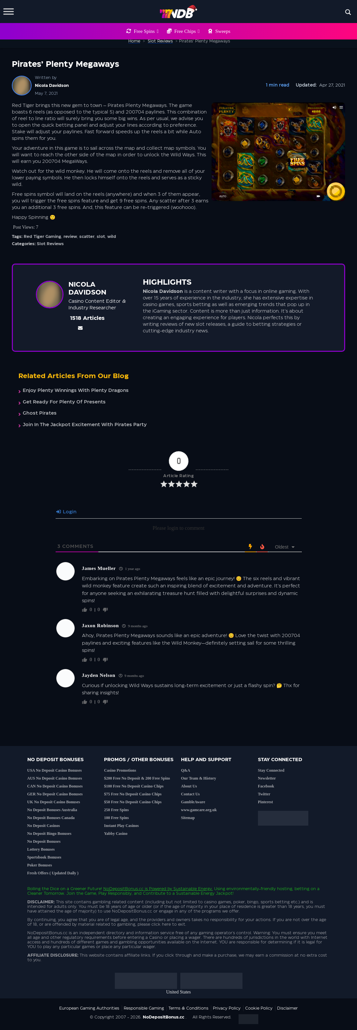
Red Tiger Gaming (42, 237)
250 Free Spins (116, 810)
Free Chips (187, 31)
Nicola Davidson (52, 86)
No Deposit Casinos (43, 825)
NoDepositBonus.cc (123, 889)
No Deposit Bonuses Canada (51, 817)
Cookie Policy (258, 1008)
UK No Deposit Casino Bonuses (53, 802)
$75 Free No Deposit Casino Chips (133, 794)
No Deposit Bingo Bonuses (49, 833)
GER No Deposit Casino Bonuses (55, 794)
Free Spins (146, 31)
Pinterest (265, 802)
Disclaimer (287, 1008)
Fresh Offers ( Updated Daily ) (53, 873)
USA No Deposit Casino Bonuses (54, 770)
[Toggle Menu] (8, 11)
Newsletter (267, 778)
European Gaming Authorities (89, 1008)
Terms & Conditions (188, 1008)
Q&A (185, 770)
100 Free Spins (116, 817)
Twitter (264, 794)
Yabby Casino (115, 833)
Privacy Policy (227, 1008)
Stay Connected (271, 770)
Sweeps (222, 31)
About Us (189, 786)
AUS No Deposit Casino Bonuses (54, 778)
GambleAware (193, 802)
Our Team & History (198, 778)
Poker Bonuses (39, 865)
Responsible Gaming (144, 1008)
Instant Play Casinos (121, 825)
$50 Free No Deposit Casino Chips (133, 802)
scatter (86, 237)
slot (101, 237)
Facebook (266, 786)
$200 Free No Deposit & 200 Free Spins (137, 778)
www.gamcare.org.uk (199, 810)
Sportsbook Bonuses (44, 857)
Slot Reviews (50, 244)
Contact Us (190, 794)
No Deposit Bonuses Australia (52, 810)
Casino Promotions (120, 770)
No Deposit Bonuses (44, 841)
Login (66, 512)
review (70, 237)
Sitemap (188, 817)
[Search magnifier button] (348, 12)
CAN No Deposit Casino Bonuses (55, 786)
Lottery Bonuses (41, 849)
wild (111, 237)
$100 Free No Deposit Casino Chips (134, 786)
